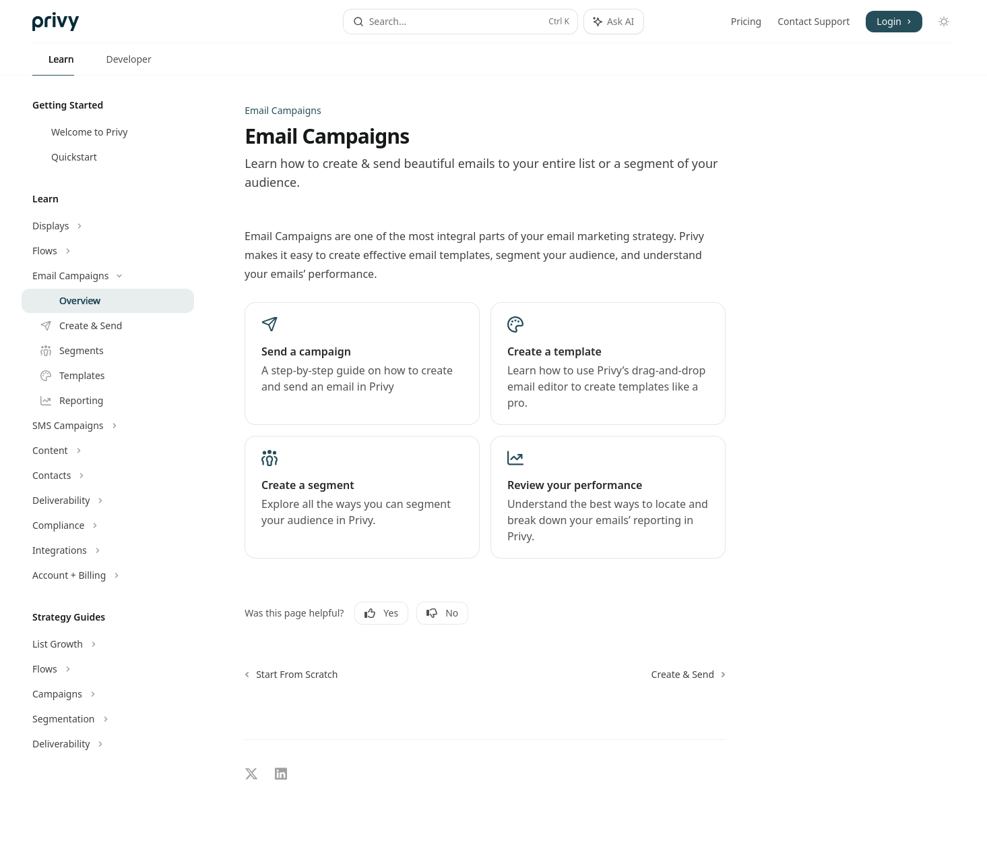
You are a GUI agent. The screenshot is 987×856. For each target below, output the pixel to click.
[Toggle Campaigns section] (108, 694)
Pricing (746, 21)
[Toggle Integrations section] (108, 550)
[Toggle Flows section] (108, 251)
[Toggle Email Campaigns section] (108, 276)
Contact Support (813, 21)
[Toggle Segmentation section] (108, 719)
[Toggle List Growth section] (108, 644)
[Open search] (460, 21)
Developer (121, 64)
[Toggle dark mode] (944, 21)
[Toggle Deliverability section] (108, 500)
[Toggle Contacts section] (108, 475)
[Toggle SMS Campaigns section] (108, 425)
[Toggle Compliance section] (108, 525)
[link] (362, 363)
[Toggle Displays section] (108, 226)
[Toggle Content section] (108, 450)
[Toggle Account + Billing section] (108, 575)
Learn (53, 64)
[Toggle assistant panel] (613, 21)
